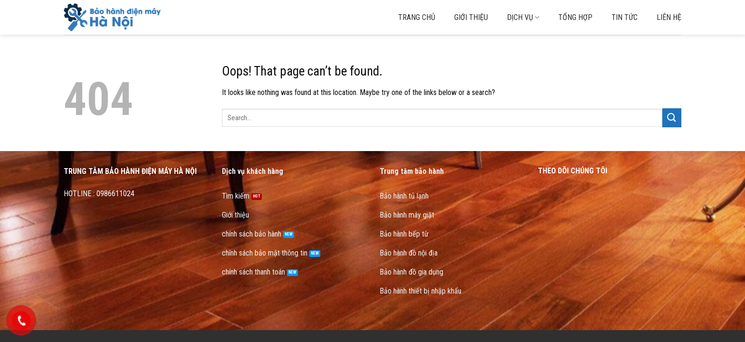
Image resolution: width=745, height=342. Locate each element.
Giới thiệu (471, 17)
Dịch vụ (523, 17)
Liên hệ (669, 17)
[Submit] (671, 117)
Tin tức (624, 17)
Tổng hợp (575, 17)
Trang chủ (416, 17)
